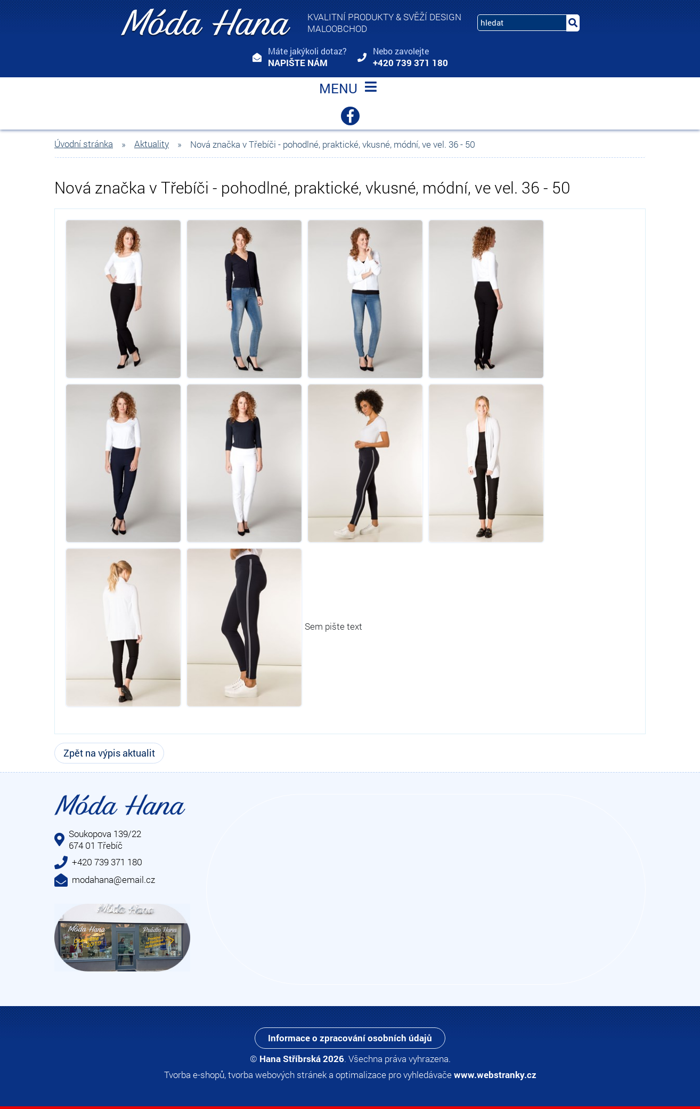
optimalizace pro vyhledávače (394, 1074)
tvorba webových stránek (277, 1074)
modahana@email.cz (113, 879)
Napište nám (298, 63)
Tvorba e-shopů (194, 1074)
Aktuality (151, 144)
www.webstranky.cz (495, 1074)
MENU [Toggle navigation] (350, 89)
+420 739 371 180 (410, 63)
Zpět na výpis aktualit (109, 752)
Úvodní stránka (83, 144)
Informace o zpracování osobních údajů (350, 1038)
